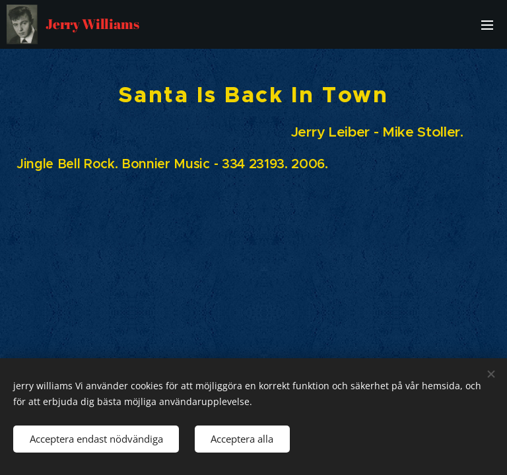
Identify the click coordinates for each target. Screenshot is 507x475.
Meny (487, 25)
